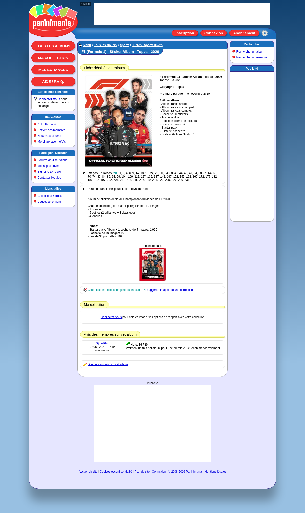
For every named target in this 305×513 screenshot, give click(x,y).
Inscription (184, 33)
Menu (87, 45)
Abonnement (244, 33)
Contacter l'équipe (49, 177)
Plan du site (142, 471)
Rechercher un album (250, 51)
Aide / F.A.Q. (53, 81)
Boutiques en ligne (50, 201)
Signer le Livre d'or (50, 171)
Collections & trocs (50, 196)
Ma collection (53, 58)
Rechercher (252, 44)
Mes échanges (53, 70)
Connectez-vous (49, 99)
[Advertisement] (152, 423)
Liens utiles (53, 188)
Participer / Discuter (53, 153)
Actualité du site (48, 124)
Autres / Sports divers (147, 45)
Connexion (213, 33)
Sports (124, 45)
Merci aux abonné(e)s (52, 141)
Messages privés (49, 166)
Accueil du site (88, 471)
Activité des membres (52, 130)
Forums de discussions (53, 160)
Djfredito (101, 343)
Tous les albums (53, 46)
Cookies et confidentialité (116, 471)
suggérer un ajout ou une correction (170, 290)
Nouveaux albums (49, 136)
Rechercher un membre (251, 57)
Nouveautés (53, 117)
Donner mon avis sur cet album (108, 364)
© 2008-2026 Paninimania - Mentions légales (197, 471)
